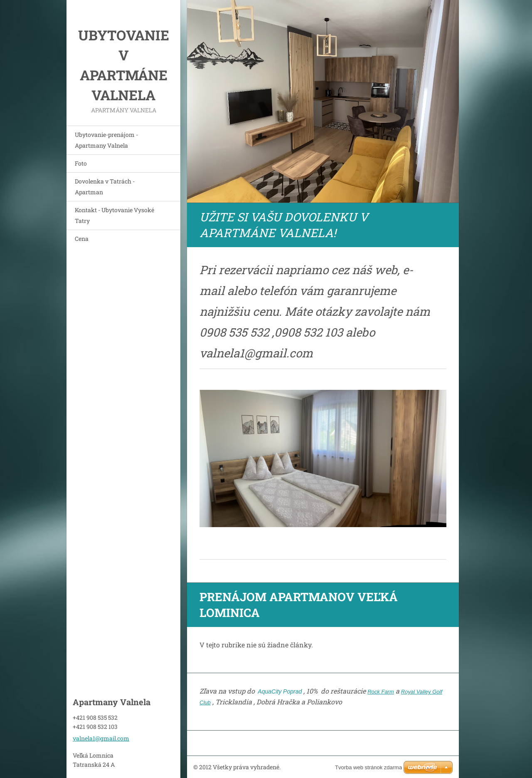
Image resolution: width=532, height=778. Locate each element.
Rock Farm (380, 692)
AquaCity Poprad (279, 691)
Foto (81, 163)
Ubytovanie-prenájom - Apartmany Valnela (106, 140)
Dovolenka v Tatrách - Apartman (105, 186)
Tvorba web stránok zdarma (368, 767)
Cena (82, 239)
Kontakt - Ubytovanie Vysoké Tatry (114, 215)
